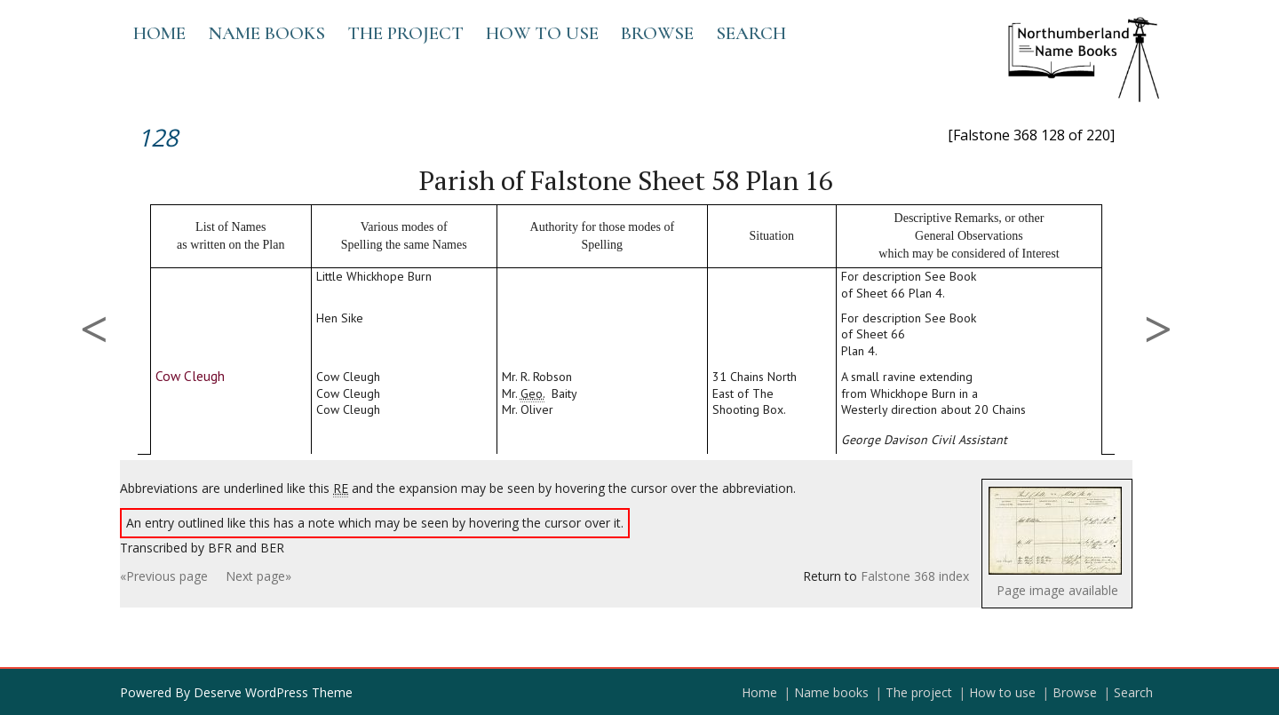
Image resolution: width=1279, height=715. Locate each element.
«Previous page (164, 576)
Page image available (1057, 590)
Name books (266, 33)
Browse (657, 33)
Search (751, 33)
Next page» (258, 576)
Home (159, 33)
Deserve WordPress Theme (273, 692)
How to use (542, 33)
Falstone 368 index (915, 576)
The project (405, 33)
